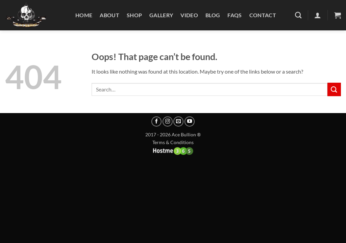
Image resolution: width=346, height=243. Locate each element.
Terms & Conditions (173, 142)
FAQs (234, 15)
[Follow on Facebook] (156, 121)
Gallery (161, 15)
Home (83, 15)
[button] (337, 15)
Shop (134, 15)
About (109, 15)
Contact (262, 15)
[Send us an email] (178, 121)
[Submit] (334, 89)
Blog (212, 15)
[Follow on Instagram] (168, 121)
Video (189, 15)
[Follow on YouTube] (189, 121)
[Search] (298, 15)
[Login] (317, 15)
